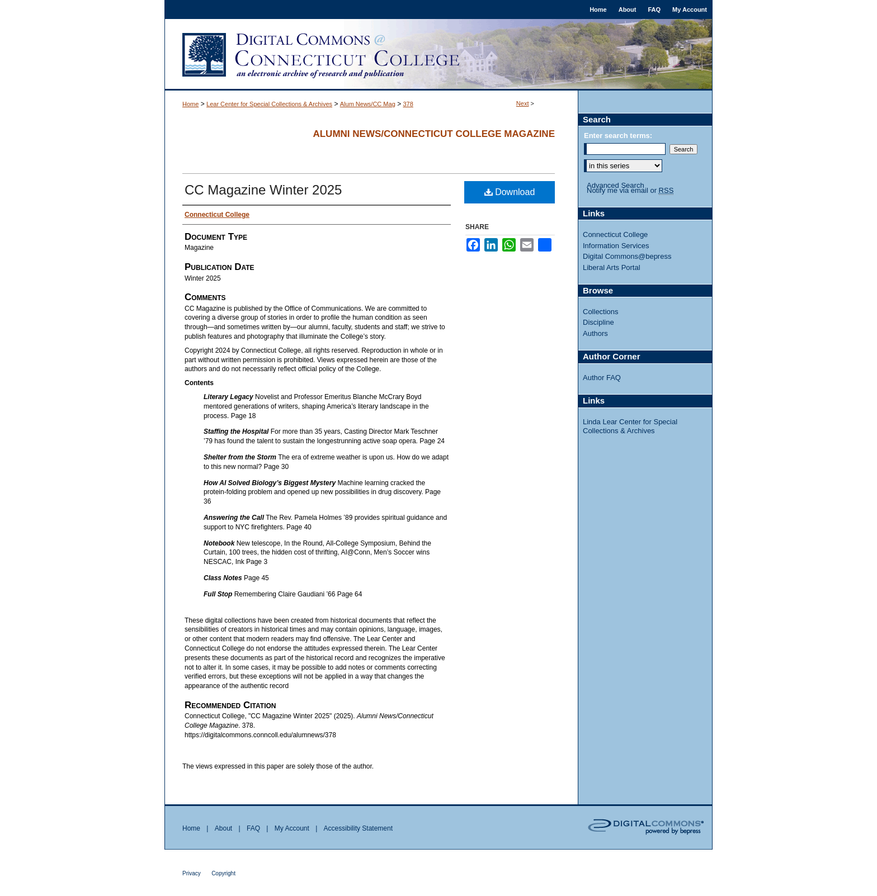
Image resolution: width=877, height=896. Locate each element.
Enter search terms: (618, 135)
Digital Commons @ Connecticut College (438, 55)
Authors (595, 333)
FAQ (253, 828)
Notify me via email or (630, 190)
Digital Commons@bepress (627, 256)
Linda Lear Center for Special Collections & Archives (630, 426)
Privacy (191, 873)
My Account (292, 828)
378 (408, 104)
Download (509, 192)
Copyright (223, 873)
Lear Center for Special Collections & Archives (269, 104)
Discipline (598, 322)
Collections (601, 311)
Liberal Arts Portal (611, 267)
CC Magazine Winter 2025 (263, 189)
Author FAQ (602, 377)
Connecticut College (615, 234)
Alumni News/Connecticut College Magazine (434, 134)
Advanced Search (615, 185)
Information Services (616, 245)
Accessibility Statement (358, 828)
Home (190, 104)
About (223, 828)
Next (522, 103)
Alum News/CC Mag (367, 104)
